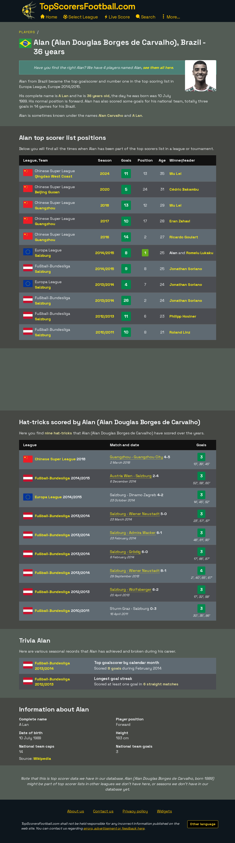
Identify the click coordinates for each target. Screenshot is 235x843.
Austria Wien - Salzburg (131, 475)
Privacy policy (135, 811)
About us (75, 811)
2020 (105, 189)
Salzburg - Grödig (125, 551)
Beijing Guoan (47, 192)
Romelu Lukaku (199, 252)
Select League (80, 17)
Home (48, 17)
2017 (104, 221)
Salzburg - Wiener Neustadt (135, 513)
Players (27, 32)
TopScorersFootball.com (87, 6)
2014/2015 (104, 252)
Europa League (58, 497)
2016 (104, 237)
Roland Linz (179, 332)
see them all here (158, 67)
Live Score (117, 17)
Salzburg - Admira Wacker (133, 532)
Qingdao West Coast (53, 176)
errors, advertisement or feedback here (113, 828)
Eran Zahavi (179, 221)
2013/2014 (104, 284)
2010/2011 (105, 332)
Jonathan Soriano (185, 268)
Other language (203, 824)
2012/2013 (104, 316)
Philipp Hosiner (182, 316)
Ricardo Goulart (183, 237)
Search (145, 17)
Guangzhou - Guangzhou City (136, 456)
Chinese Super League (60, 459)
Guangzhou (45, 208)
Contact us (103, 811)
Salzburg (43, 255)
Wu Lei (175, 173)
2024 (105, 173)
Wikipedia (42, 758)
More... (170, 17)
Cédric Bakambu (184, 189)
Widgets (164, 811)
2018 (104, 205)
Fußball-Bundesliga (62, 478)
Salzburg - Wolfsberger (130, 589)
